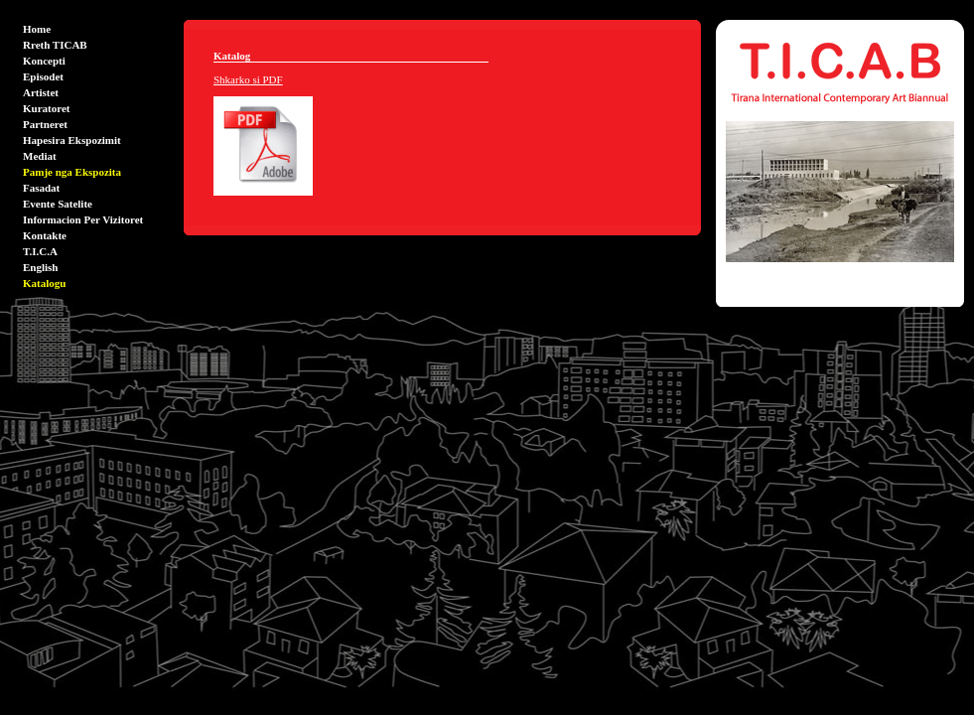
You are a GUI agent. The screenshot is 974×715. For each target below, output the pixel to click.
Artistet (41, 92)
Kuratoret (46, 108)
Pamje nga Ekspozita (72, 172)
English (40, 267)
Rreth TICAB (55, 45)
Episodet (43, 76)
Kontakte (45, 235)
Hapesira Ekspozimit (72, 140)
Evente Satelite (57, 204)
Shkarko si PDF (248, 79)
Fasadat (41, 188)
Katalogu (44, 283)
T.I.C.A (40, 251)
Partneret (45, 124)
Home (37, 29)
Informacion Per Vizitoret (83, 219)
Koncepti (44, 61)
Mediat (40, 156)
